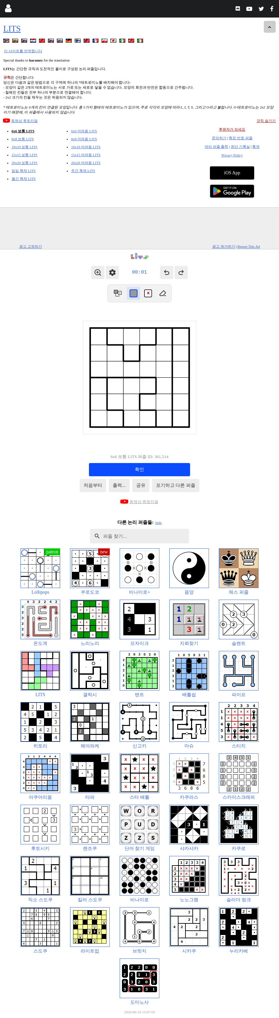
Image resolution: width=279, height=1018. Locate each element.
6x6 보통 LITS (23, 131)
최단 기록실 (240, 146)
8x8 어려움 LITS (84, 139)
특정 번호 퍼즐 (241, 138)
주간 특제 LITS (83, 171)
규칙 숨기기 (266, 121)
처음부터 (93, 485)
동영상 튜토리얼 (24, 121)
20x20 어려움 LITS (85, 163)
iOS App (232, 172)
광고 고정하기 (30, 246)
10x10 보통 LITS (24, 147)
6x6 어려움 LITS (84, 131)
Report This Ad (248, 246)
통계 (255, 146)
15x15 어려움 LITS (85, 155)
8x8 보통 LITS (23, 139)
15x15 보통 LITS (24, 155)
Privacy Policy (232, 155)
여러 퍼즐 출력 (216, 146)
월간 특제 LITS (24, 179)
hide (158, 523)
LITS (12, 28)
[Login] (8, 10)
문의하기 (219, 138)
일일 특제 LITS (24, 171)
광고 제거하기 (223, 246)
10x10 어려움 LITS (85, 147)
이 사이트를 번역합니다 (23, 51)
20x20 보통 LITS (24, 163)
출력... (119, 485)
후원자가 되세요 (232, 129)
